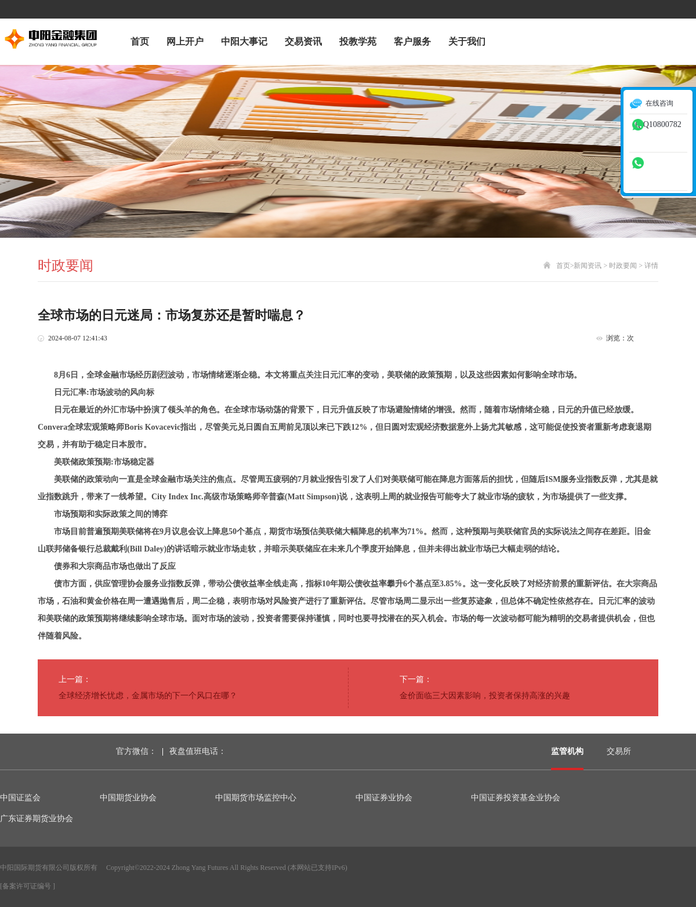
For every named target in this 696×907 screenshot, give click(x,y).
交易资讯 (303, 41)
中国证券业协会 (384, 797)
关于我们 (466, 41)
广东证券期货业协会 (36, 818)
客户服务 (412, 41)
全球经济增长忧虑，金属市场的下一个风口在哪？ (148, 695)
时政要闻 (623, 266)
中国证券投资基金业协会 (515, 797)
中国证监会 (20, 797)
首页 (139, 41)
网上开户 (185, 41)
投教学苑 (357, 41)
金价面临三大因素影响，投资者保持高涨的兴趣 (485, 695)
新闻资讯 (587, 266)
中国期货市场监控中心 (255, 797)
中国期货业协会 (128, 797)
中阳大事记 (244, 41)
